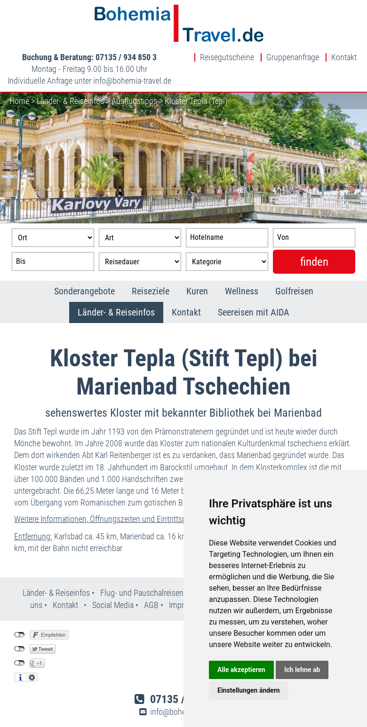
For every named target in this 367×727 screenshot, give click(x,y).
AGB (151, 605)
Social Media (114, 605)
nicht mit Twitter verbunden (19, 649)
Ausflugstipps (134, 101)
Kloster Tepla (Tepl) (196, 101)
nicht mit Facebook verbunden (19, 635)
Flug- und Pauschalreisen (142, 593)
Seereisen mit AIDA (253, 312)
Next (353, 158)
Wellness (241, 291)
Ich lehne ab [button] (302, 669)
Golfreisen (294, 291)
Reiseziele (150, 291)
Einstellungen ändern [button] (248, 690)
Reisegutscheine (227, 57)
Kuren (197, 291)
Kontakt (344, 57)
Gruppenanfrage (292, 57)
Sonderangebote (84, 291)
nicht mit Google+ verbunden (19, 663)
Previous (14, 158)
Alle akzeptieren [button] (241, 669)
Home (19, 101)
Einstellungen (32, 677)
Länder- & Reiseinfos (70, 101)
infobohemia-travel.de (132, 81)
